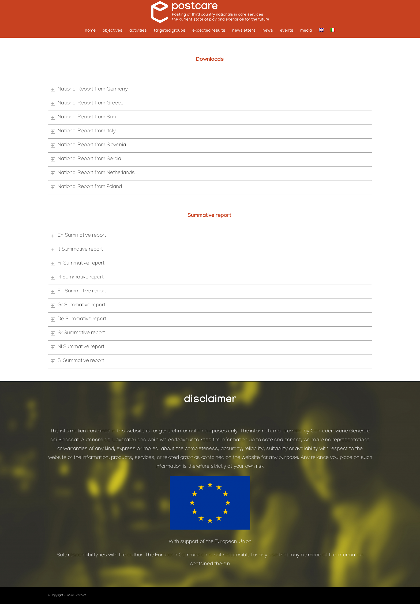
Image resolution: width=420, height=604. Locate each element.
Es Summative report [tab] (78, 292)
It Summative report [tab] (77, 250)
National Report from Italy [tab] (83, 131)
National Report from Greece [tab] (87, 104)
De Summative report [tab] (79, 319)
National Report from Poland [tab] (86, 187)
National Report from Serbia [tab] (86, 159)
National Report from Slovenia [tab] (88, 145)
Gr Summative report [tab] (78, 305)
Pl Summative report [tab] (77, 278)
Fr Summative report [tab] (77, 264)
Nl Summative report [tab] (77, 347)
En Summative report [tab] (78, 236)
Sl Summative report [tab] (77, 361)
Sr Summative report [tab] (78, 333)
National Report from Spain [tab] (85, 117)
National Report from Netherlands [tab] (93, 173)
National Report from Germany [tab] (89, 90)
